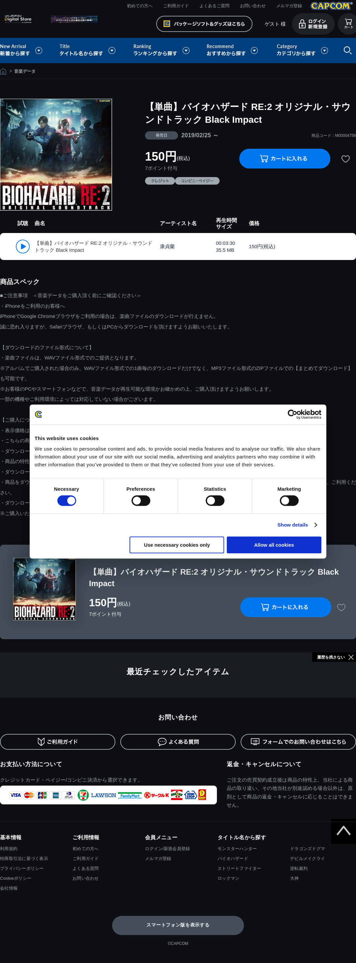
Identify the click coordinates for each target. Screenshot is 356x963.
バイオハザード (233, 858)
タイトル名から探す (88, 50)
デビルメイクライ (307, 858)
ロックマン (228, 878)
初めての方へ (140, 5)
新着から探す (25, 50)
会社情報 (8, 888)
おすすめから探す (233, 50)
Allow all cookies (274, 545)
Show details (293, 525)
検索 (346, 50)
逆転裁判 (299, 868)
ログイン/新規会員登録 (167, 848)
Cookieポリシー (15, 878)
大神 (294, 878)
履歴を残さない (331, 657)
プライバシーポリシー (22, 868)
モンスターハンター (237, 848)
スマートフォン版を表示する (177, 924)
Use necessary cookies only (177, 545)
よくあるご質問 (214, 5)
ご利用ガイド (176, 5)
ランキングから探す (162, 50)
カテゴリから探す (302, 50)
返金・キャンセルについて (264, 764)
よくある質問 (86, 868)
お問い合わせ (253, 5)
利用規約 (8, 848)
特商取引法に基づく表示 (24, 858)
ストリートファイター (239, 868)
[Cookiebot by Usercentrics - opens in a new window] (292, 414)
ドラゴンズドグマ (307, 848)
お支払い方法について (31, 764)
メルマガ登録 (289, 5)
